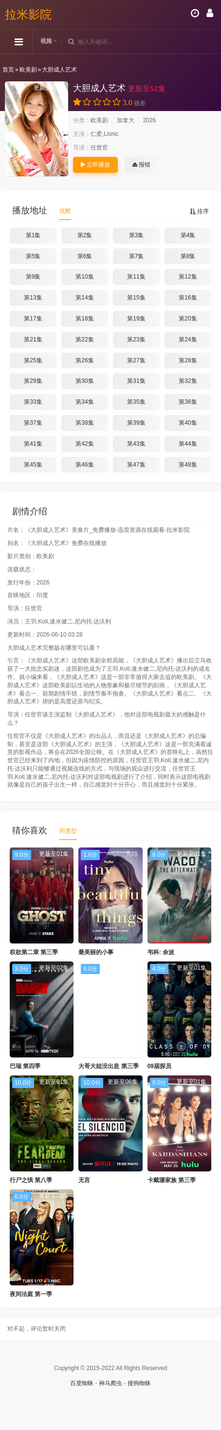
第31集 (136, 380)
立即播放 (95, 164)
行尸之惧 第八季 (31, 1180)
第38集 (84, 422)
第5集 (33, 256)
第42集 (84, 443)
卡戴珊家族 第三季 (171, 1180)
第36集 (188, 401)
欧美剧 (28, 69)
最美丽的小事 (95, 952)
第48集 (188, 464)
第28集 (188, 360)
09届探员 (159, 1066)
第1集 (33, 235)
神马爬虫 (110, 1383)
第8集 (188, 256)
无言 (84, 1180)
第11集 (136, 276)
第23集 (136, 339)
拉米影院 (28, 14)
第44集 (188, 443)
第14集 (84, 297)
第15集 (136, 297)
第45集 (33, 464)
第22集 (84, 339)
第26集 (84, 360)
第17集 (33, 318)
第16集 (188, 297)
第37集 (33, 422)
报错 (141, 164)
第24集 (188, 339)
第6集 (84, 256)
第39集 (136, 422)
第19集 (136, 318)
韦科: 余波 (160, 952)
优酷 (65, 210)
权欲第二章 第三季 (34, 952)
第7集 (136, 256)
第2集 (84, 235)
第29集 (33, 380)
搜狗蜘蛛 (139, 1383)
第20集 (188, 318)
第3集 (136, 235)
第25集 (33, 360)
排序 (199, 211)
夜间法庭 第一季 (31, 1294)
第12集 (188, 276)
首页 (8, 69)
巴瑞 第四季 (25, 1066)
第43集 (136, 443)
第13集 (33, 297)
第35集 (136, 401)
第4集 (188, 235)
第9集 (33, 276)
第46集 (84, 464)
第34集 (84, 401)
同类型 (68, 831)
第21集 (33, 339)
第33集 (33, 401)
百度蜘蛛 (81, 1383)
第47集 (136, 464)
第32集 (188, 380)
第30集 (84, 380)
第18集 (84, 318)
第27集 (136, 360)
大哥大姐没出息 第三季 (108, 1066)
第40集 (188, 422)
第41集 (33, 443)
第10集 (84, 276)
